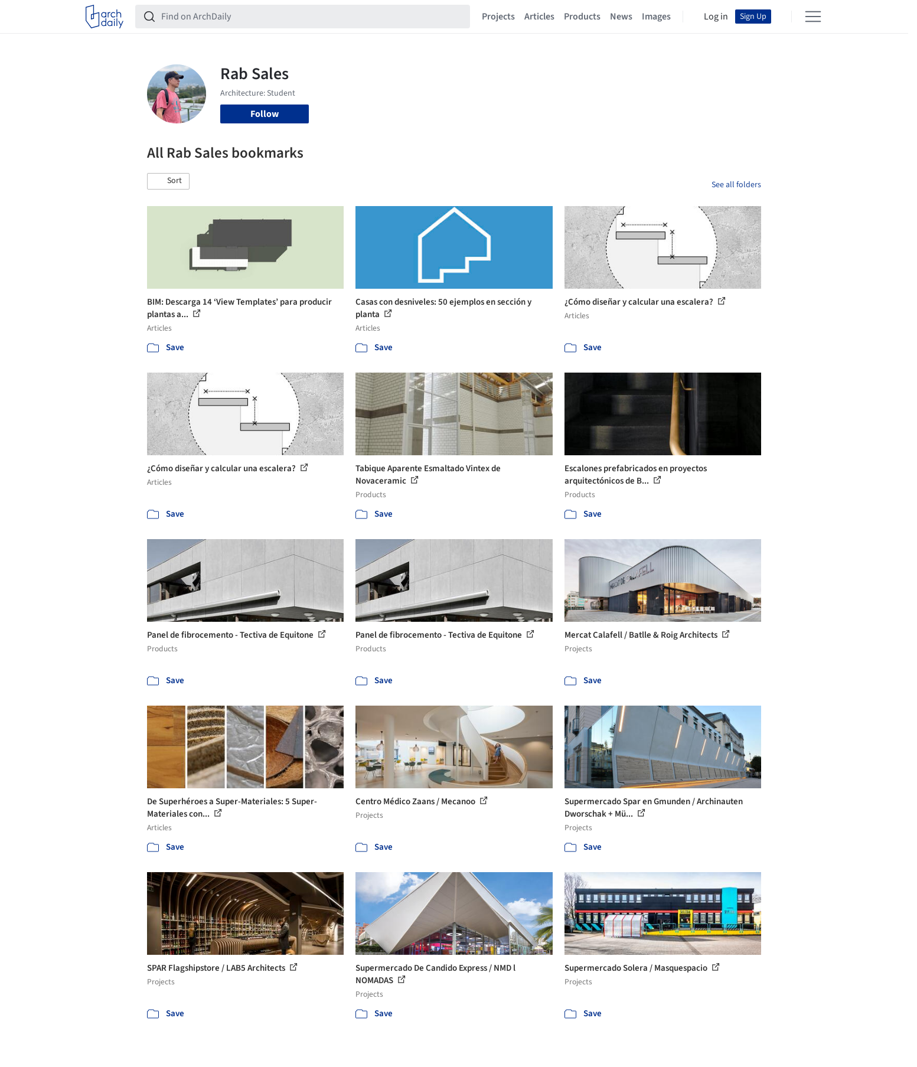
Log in (716, 16)
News (621, 16)
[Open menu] (813, 16)
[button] (168, 181)
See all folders (736, 185)
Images (656, 16)
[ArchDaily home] (104, 16)
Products (582, 16)
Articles (539, 16)
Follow (264, 113)
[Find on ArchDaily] (312, 16)
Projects (498, 16)
